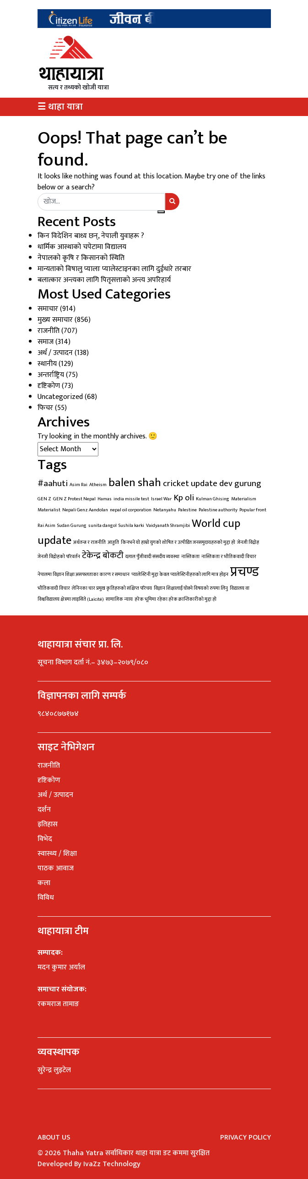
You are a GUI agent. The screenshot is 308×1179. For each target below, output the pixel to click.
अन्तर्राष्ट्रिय (51, 375)
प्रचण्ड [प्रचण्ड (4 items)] (244, 572)
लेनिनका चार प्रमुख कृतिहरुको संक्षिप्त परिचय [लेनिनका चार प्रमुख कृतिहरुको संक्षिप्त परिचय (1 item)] (112, 588)
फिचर (45, 408)
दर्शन (44, 809)
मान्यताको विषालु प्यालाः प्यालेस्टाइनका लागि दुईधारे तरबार (114, 269)
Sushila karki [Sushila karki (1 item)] (131, 525)
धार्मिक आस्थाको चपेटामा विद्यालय (82, 247)
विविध (46, 897)
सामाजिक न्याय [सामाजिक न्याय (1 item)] (119, 599)
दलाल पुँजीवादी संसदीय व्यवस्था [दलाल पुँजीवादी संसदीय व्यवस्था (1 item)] (152, 557)
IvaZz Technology (111, 1164)
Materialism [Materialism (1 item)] (243, 499)
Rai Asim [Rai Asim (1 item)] (46, 525)
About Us (54, 1137)
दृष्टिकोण (49, 386)
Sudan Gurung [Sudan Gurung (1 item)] (71, 525)
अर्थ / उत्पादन (55, 353)
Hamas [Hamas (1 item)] (104, 499)
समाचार (48, 309)
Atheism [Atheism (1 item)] (98, 485)
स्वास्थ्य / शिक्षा (57, 853)
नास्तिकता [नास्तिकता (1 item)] (190, 557)
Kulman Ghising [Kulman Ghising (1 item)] (212, 499)
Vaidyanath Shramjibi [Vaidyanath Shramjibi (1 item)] (168, 525)
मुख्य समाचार (55, 320)
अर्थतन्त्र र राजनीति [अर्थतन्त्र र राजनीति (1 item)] (89, 542)
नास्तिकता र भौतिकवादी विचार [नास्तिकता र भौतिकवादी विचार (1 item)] (228, 557)
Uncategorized (60, 397)
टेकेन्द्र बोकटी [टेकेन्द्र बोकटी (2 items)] (103, 555)
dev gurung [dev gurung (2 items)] (240, 483)
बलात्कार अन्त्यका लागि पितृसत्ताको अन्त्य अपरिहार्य (104, 280)
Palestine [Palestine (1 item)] (187, 510)
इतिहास (48, 824)
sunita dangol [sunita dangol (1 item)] (102, 525)
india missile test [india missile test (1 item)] (131, 499)
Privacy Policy (245, 1137)
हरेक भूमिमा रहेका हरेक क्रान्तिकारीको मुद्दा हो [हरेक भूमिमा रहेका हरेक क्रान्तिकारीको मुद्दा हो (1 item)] (175, 599)
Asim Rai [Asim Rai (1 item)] (78, 485)
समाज (46, 342)
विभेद (45, 839)
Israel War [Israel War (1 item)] (161, 499)
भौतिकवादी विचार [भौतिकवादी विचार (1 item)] (54, 588)
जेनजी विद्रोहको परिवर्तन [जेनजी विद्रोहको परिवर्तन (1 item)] (59, 557)
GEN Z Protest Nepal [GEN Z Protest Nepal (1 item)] (74, 499)
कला (44, 883)
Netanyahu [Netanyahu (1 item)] (164, 510)
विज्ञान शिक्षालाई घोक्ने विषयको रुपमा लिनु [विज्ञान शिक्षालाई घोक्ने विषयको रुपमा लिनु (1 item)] (191, 588)
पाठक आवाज (56, 868)
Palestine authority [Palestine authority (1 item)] (218, 510)
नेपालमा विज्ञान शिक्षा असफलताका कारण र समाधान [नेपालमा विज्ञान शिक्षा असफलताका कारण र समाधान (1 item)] (84, 574)
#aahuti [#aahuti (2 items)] (53, 483)
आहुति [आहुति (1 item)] (113, 542)
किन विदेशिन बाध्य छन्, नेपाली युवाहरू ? (91, 236)
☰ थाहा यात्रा (60, 107)
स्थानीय (47, 364)
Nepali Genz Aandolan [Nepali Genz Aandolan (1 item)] (85, 510)
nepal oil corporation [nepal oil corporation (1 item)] (130, 510)
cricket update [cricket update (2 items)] (190, 483)
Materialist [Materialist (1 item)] (49, 510)
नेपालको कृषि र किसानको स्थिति (81, 258)
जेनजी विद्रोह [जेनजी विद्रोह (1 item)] (248, 542)
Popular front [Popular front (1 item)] (252, 510)
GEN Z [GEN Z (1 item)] (44, 499)
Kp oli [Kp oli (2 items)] (183, 497)
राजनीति (48, 331)
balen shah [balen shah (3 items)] (134, 482)
